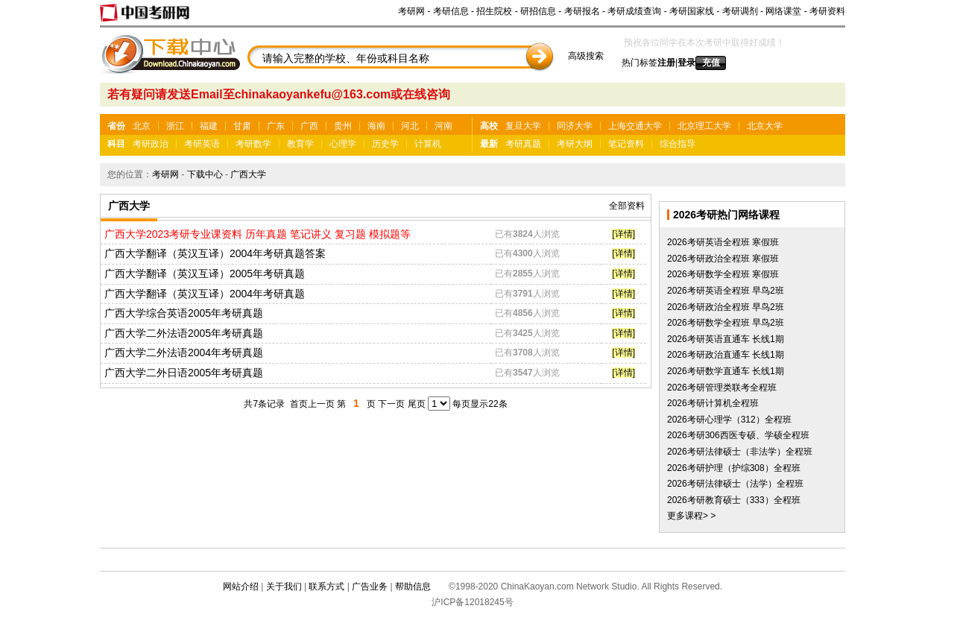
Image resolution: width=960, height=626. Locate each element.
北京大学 (765, 126)
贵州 (343, 126)
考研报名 (582, 11)
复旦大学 (523, 126)
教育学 (300, 144)
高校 (489, 126)
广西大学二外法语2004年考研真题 (183, 352)
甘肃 (242, 126)
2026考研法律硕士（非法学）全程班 (739, 451)
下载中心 (205, 174)
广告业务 (370, 586)
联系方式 (326, 586)
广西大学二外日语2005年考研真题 (183, 373)
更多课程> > (691, 515)
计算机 (427, 144)
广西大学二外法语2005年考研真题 (183, 333)
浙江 (175, 126)
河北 (410, 126)
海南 (376, 126)
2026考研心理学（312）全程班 (729, 419)
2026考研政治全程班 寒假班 (723, 258)
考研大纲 (575, 144)
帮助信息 (413, 586)
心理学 (342, 144)
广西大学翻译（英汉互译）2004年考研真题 (204, 294)
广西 (309, 126)
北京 (142, 126)
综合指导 (677, 144)
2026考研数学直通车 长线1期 (725, 371)
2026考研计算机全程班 (713, 403)
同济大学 (575, 126)
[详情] (623, 234)
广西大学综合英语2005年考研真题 (183, 313)
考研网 (411, 11)
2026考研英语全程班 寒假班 (723, 242)
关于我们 (284, 586)
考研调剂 (740, 11)
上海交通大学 (635, 126)
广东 (276, 126)
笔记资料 (626, 144)
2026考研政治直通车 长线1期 (725, 355)
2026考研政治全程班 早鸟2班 (725, 307)
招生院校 (494, 11)
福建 (209, 126)
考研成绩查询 (634, 11)
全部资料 (627, 205)
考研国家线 (691, 11)
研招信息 (538, 11)
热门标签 (639, 62)
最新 (489, 144)
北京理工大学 (704, 126)
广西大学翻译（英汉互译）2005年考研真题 (204, 273)
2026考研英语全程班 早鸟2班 (725, 290)
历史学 (385, 144)
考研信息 (451, 11)
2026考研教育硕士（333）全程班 (733, 500)
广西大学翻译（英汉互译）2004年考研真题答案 (215, 253)
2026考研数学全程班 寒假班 (723, 274)
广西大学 (248, 174)
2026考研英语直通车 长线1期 (725, 339)
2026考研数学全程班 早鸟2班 (725, 322)
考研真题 (523, 144)
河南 (443, 126)
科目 (116, 144)
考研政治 (150, 144)
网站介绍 (241, 586)
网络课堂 (783, 11)
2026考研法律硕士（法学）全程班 (735, 483)
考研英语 (202, 144)
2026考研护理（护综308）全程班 (733, 468)
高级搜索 (586, 56)
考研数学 (253, 144)
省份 (116, 126)
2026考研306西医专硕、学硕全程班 (738, 435)
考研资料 (827, 11)
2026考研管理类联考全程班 (722, 387)
